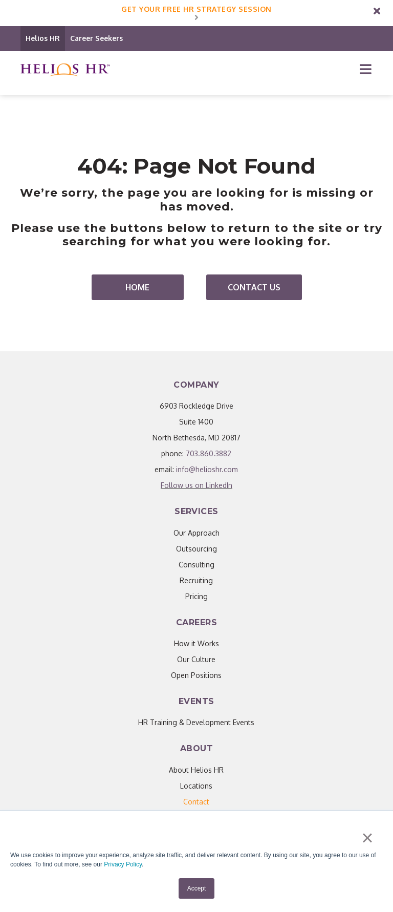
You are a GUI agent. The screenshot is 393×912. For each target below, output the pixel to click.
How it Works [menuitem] (196, 643)
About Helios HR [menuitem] (196, 770)
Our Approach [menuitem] (196, 532)
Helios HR (43, 38)
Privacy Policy (123, 864)
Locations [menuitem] (196, 785)
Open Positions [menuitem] (196, 675)
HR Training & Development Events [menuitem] (196, 722)
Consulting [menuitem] (196, 564)
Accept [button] (196, 888)
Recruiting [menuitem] (196, 580)
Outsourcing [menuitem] (196, 548)
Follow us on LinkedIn (196, 485)
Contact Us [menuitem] (254, 287)
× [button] (367, 837)
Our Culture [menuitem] (196, 659)
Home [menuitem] (137, 287)
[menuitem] (196, 801)
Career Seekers (96, 38)
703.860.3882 (208, 453)
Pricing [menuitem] (196, 596)
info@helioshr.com (207, 469)
